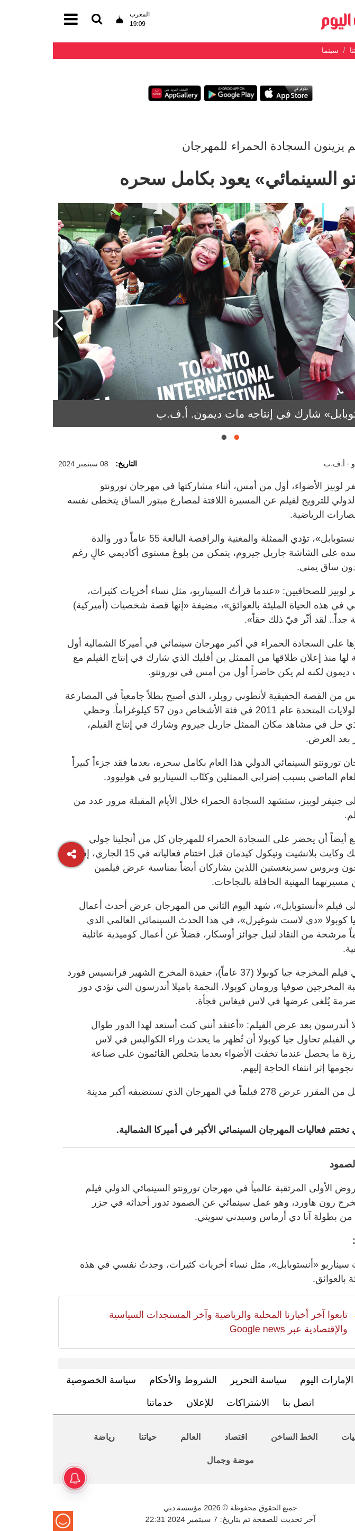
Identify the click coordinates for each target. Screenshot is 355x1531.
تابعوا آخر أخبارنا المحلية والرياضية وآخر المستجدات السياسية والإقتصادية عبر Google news (175, 1321)
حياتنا (95, 1436)
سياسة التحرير (205, 1380)
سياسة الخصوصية (48, 1380)
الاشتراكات (195, 1402)
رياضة (51, 1436)
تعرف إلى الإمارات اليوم (294, 1380)
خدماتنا (107, 1402)
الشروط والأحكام (130, 1380)
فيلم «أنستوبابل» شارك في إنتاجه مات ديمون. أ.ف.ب (226, 414)
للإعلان (146, 1402)
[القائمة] (43, 20)
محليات (301, 1436)
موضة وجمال (177, 1460)
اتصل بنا (245, 1402)
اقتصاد (182, 1436)
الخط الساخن (241, 1436)
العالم (138, 1436)
